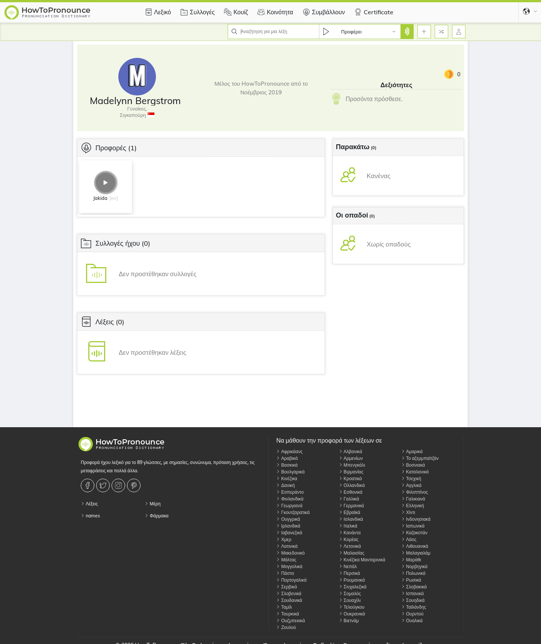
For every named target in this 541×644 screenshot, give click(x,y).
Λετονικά (350, 546)
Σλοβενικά (288, 593)
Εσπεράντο (290, 492)
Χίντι (408, 512)
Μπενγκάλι (352, 465)
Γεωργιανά (289, 505)
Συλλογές (196, 12)
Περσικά (349, 573)
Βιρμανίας (351, 472)
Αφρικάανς (289, 451)
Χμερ (283, 539)
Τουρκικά (287, 614)
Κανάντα (350, 532)
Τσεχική (411, 478)
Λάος (408, 539)
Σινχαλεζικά (353, 587)
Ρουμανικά (352, 580)
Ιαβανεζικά (289, 532)
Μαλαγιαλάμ (416, 553)
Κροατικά (350, 478)
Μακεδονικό (290, 553)
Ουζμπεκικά (290, 620)
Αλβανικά (350, 451)
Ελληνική (412, 505)
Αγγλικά (411, 485)
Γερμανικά (351, 505)
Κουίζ (235, 12)
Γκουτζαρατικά (293, 512)
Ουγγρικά (288, 519)
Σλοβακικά (414, 587)
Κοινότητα (274, 12)
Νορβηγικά (414, 566)
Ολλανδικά (352, 485)
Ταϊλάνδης (413, 607)
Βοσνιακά (413, 465)
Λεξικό (157, 12)
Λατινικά (287, 546)
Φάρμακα (156, 516)
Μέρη (152, 503)
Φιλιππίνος (414, 492)
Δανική (285, 485)
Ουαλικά (412, 620)
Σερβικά (286, 587)
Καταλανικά (415, 472)
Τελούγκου (352, 607)
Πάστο (285, 573)
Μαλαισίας (351, 553)
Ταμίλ (284, 607)
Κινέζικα (286, 478)
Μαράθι (411, 559)
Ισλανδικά (351, 519)
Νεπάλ (348, 566)
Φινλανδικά (289, 499)
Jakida (100, 198)
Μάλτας (286, 559)
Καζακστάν (414, 532)
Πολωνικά (413, 573)
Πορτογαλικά (291, 580)
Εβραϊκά (349, 512)
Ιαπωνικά (413, 526)
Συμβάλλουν (323, 12)
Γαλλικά (349, 499)
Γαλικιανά (413, 499)
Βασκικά (287, 465)
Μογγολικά (289, 566)
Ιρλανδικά (288, 526)
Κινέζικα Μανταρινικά (362, 559)
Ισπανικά (412, 593)
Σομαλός (350, 593)
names (90, 516)
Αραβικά (287, 458)
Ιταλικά (348, 526)
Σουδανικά (289, 600)
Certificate (372, 12)
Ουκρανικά (352, 614)
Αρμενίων (351, 458)
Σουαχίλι (350, 600)
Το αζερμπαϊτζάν (420, 458)
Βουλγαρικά (290, 472)
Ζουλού (286, 627)
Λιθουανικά (414, 546)
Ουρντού (412, 614)
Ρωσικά (411, 580)
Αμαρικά (412, 451)
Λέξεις (89, 503)
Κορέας (348, 539)
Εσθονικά (351, 492)
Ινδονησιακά (416, 519)
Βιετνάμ (349, 620)
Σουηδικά (413, 600)
